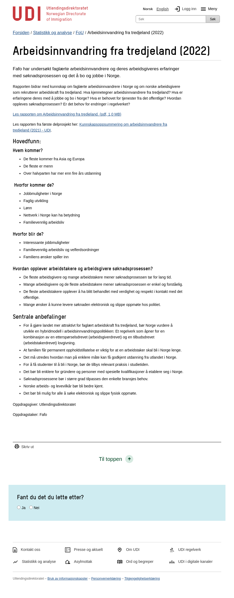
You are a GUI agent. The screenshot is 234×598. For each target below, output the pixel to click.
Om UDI (133, 549)
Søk (213, 19)
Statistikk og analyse (39, 561)
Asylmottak (83, 561)
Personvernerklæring (106, 578)
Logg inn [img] (184, 9)
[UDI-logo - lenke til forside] (50, 21)
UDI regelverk (189, 549)
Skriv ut (24, 447)
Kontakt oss (30, 549)
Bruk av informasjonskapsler (67, 578)
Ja (24, 508)
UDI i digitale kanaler (195, 561)
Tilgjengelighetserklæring (142, 578)
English (162, 9)
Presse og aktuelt (88, 549)
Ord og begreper (140, 561)
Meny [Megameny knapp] (208, 9)
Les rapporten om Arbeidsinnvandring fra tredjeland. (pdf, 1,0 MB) (67, 114)
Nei (36, 508)
